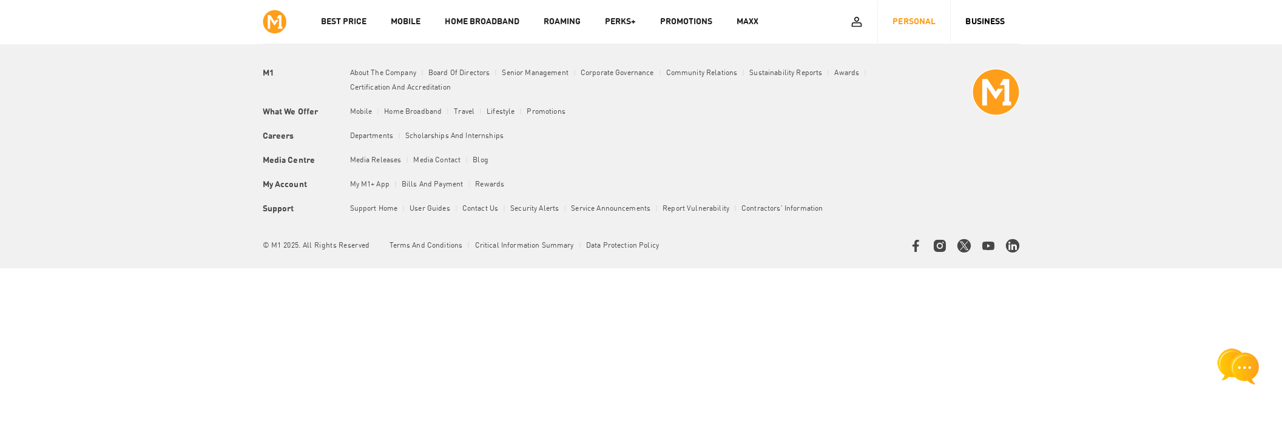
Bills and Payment (432, 184)
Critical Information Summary (524, 245)
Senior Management (535, 73)
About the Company (383, 73)
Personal (914, 22)
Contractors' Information (782, 209)
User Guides (430, 209)
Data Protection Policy (622, 245)
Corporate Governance (617, 73)
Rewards (489, 184)
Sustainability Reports (785, 73)
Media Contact (437, 160)
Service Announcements (610, 209)
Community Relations (702, 73)
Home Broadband (413, 112)
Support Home (374, 209)
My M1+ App (370, 184)
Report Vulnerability (696, 209)
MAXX (747, 22)
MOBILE (405, 22)
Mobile (361, 112)
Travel (464, 112)
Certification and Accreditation (400, 87)
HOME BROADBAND (482, 22)
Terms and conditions (426, 245)
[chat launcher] (1238, 366)
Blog (480, 160)
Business (985, 22)
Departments (372, 136)
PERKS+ (620, 22)
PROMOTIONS (686, 22)
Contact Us (480, 209)
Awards (846, 73)
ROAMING (562, 22)
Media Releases (376, 160)
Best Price (343, 22)
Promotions (546, 112)
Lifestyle (500, 112)
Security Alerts (534, 209)
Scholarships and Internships (454, 136)
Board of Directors (459, 73)
